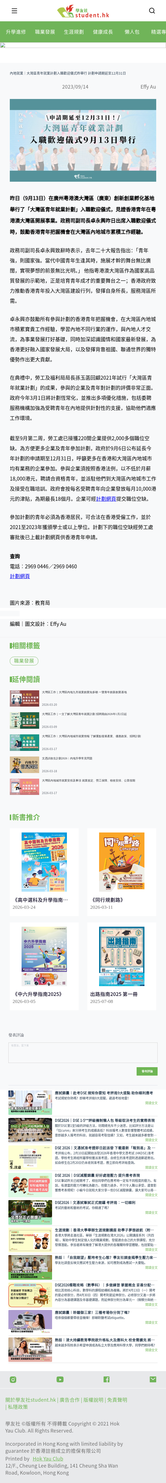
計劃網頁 (106, 498)
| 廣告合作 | (70, 1399)
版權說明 (94, 1399)
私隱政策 (18, 1406)
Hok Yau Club (48, 1458)
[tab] (16, 31)
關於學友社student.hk (31, 1399)
